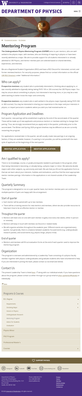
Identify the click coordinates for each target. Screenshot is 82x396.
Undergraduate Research (15, 315)
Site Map (58, 381)
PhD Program (9, 336)
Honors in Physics (12, 311)
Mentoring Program (13, 318)
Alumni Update (60, 383)
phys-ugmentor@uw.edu (67, 275)
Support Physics (41, 360)
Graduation (10, 326)
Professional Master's (12, 342)
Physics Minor (9, 330)
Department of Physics (32, 11)
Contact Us (59, 387)
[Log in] (73, 2)
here (35, 272)
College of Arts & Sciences (52, 2)
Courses (7, 348)
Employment (60, 385)
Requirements (11, 304)
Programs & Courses (11, 40)
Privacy (58, 377)
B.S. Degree (22, 40)
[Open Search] (79, 2)
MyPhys (66, 2)
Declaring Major (12, 307)
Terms (58, 379)
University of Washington (13, 391)
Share (4, 284)
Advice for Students (13, 322)
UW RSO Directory (9, 75)
